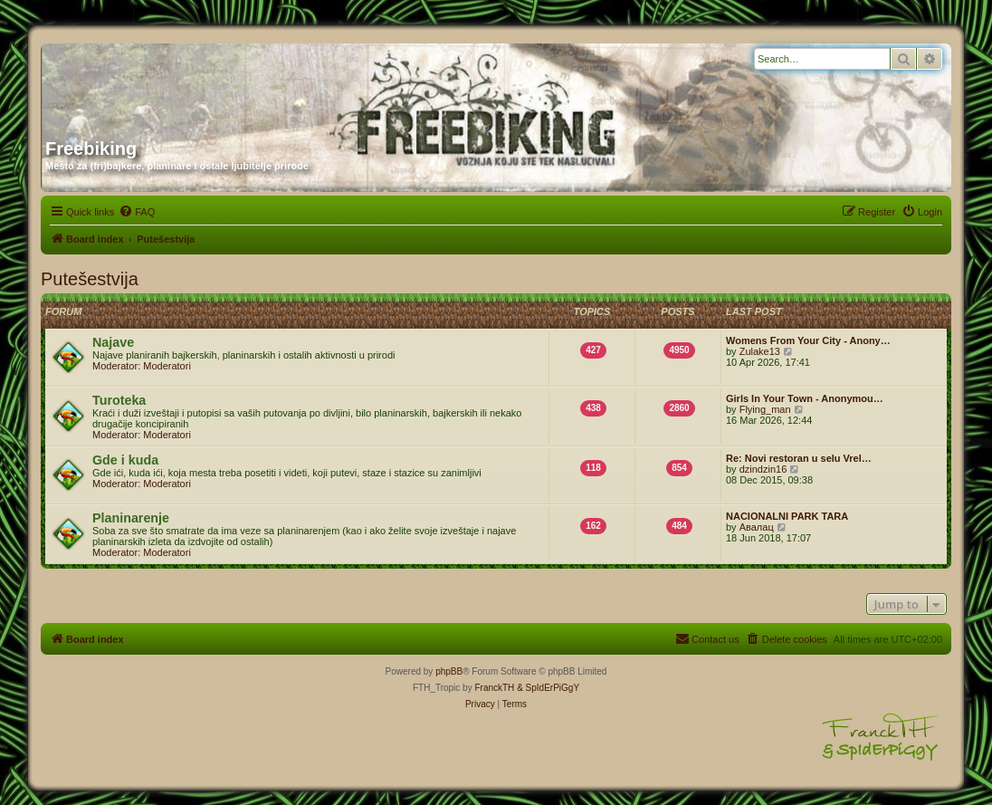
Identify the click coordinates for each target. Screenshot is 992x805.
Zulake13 (759, 351)
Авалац (756, 527)
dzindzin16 (763, 469)
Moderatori (167, 365)
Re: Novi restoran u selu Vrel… (799, 458)
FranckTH (494, 688)
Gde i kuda (125, 460)
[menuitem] (137, 212)
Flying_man (765, 409)
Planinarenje (130, 518)
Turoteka (119, 400)
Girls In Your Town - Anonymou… (804, 398)
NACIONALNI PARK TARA (787, 516)
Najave (113, 342)
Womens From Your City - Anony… (808, 340)
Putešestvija (89, 279)
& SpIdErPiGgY (548, 688)
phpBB (449, 671)
